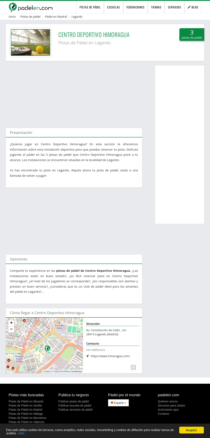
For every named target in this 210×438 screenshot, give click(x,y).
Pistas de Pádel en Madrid (25, 409)
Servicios (174, 7)
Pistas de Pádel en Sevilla (25, 405)
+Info (35, 433)
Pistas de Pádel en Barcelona (27, 417)
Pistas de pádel (30, 17)
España (118, 402)
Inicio (12, 17)
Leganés (77, 17)
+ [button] (11, 323)
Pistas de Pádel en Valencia (26, 422)
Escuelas (113, 7)
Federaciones (136, 7)
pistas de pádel (90, 7)
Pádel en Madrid (56, 17)
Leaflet (46, 371)
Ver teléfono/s (95, 350)
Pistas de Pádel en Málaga (26, 413)
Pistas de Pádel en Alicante (26, 401)
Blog (193, 7)
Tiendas (156, 7)
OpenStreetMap (62, 371)
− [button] (11, 329)
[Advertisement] (74, 92)
